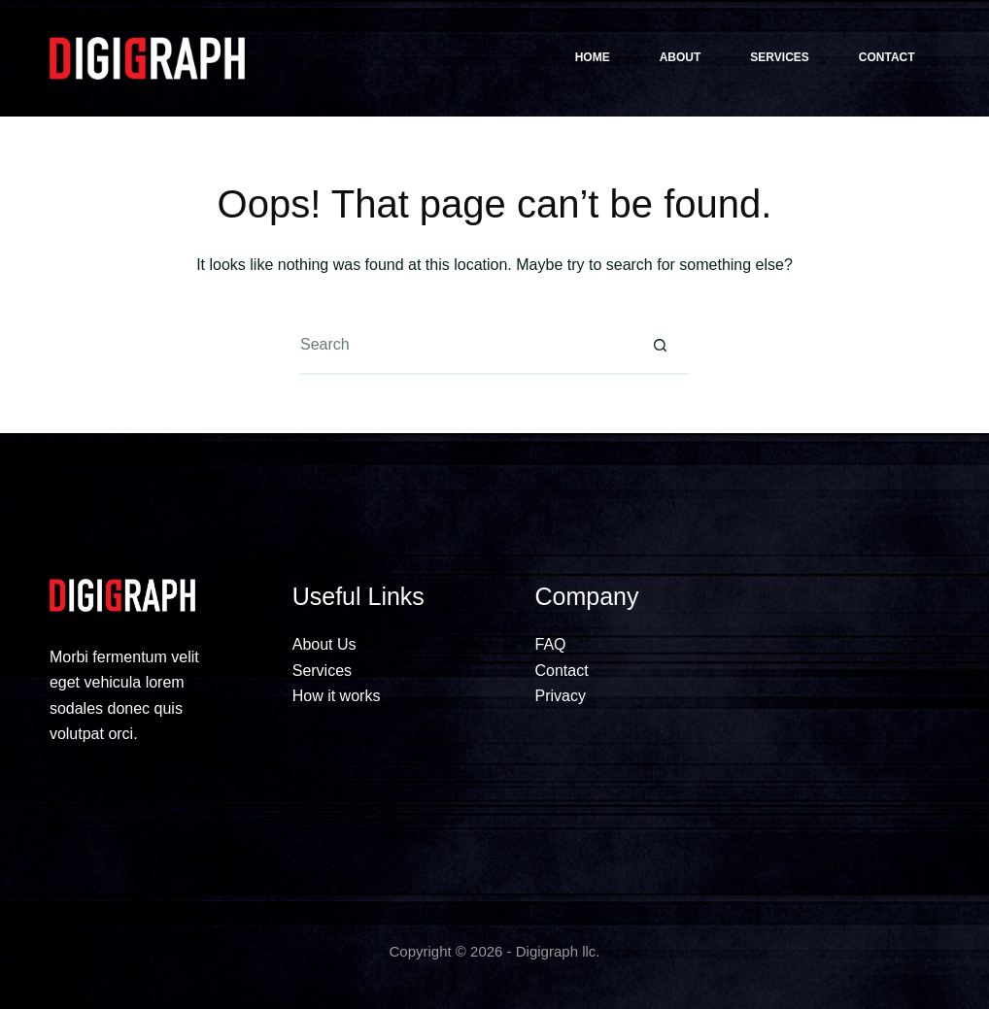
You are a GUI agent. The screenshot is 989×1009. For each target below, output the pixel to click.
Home (592, 57)
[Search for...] (465, 346)
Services (779, 57)
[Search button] (660, 346)
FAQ (550, 644)
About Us (324, 644)
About (680, 57)
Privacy (560, 696)
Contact (887, 57)
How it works (336, 696)
